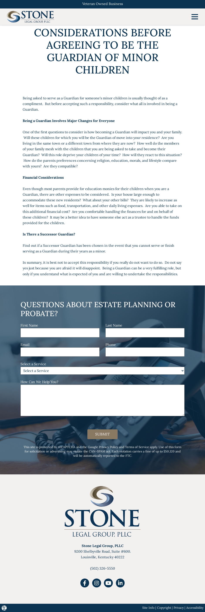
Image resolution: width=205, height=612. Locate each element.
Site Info (148, 608)
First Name (29, 325)
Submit (102, 434)
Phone (110, 344)
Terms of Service (137, 447)
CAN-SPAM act (99, 451)
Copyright (164, 608)
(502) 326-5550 (102, 568)
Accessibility (194, 608)
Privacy (179, 608)
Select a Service (33, 364)
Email (24, 344)
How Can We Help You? (39, 382)
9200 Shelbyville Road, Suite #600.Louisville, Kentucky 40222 (102, 551)
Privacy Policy (108, 447)
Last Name (113, 325)
